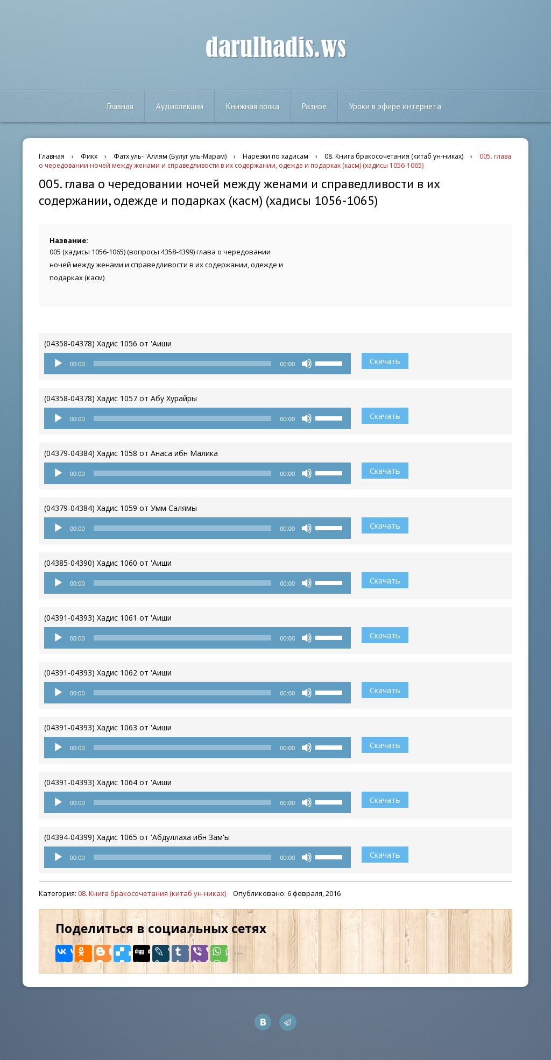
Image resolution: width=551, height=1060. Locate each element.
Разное (314, 106)
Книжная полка (252, 106)
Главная (120, 106)
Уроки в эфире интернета (395, 106)
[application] (197, 363)
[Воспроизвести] (58, 363)
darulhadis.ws (276, 47)
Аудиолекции (179, 106)
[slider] (183, 363)
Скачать (385, 360)
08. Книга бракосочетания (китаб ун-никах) (152, 893)
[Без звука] (306, 363)
